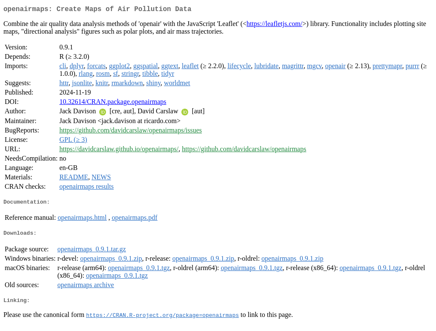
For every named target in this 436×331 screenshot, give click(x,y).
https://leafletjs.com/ (274, 25)
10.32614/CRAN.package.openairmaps (112, 103)
